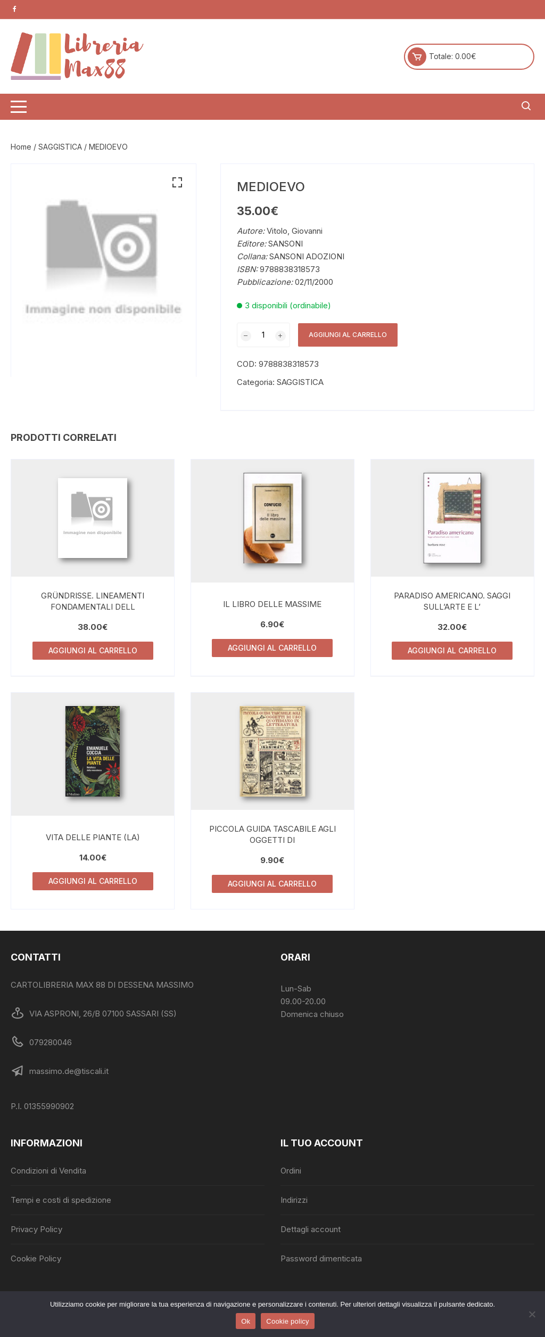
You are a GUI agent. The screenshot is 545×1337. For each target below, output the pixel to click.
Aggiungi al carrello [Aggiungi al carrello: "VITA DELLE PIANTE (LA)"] (92, 880)
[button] (177, 183)
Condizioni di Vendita (48, 1171)
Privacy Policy (36, 1229)
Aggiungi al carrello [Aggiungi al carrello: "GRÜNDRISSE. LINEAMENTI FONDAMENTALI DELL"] (92, 650)
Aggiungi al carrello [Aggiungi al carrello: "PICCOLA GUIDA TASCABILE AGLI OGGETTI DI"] (272, 883)
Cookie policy (287, 1321)
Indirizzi (294, 1200)
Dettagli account (310, 1229)
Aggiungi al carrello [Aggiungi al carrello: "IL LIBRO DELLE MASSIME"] (272, 647)
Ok (245, 1321)
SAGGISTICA (60, 146)
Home (21, 146)
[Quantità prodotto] (263, 335)
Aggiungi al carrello (348, 335)
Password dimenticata (321, 1258)
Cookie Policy (36, 1258)
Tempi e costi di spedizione (61, 1200)
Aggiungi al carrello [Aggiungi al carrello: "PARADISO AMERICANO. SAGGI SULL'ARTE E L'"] (452, 650)
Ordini (290, 1171)
